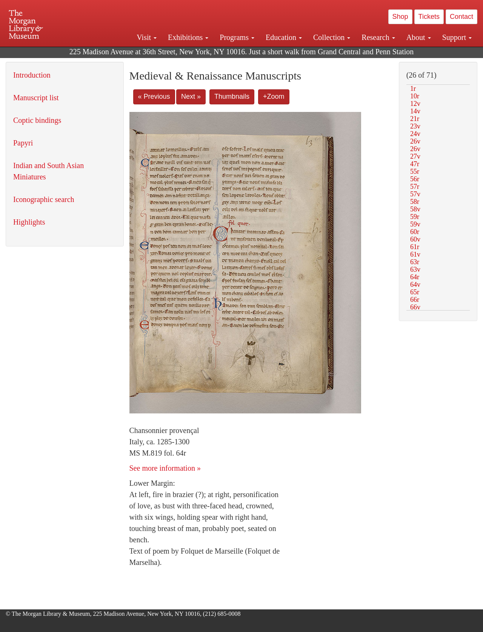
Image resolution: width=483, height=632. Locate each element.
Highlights (29, 222)
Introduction (32, 75)
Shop (400, 16)
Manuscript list (36, 97)
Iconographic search (43, 199)
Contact (461, 16)
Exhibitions (188, 37)
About (418, 37)
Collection (331, 37)
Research (378, 37)
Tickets (429, 16)
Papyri (23, 143)
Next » (191, 96)
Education (284, 37)
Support (457, 37)
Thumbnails (231, 96)
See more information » (165, 468)
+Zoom (274, 96)
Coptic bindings (37, 120)
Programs (237, 37)
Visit (147, 37)
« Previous (154, 96)
